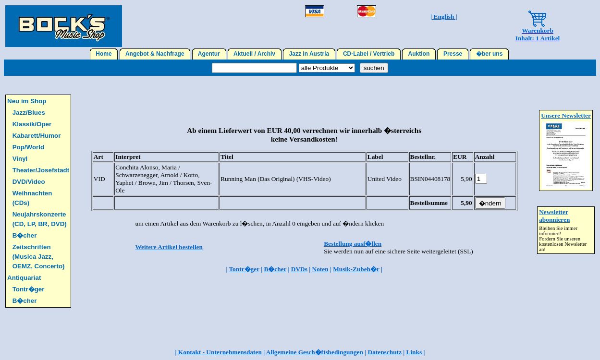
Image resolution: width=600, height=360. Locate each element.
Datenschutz (385, 352)
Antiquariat (24, 277)
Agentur (209, 53)
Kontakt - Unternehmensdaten (220, 352)
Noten (320, 269)
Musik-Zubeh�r (356, 269)
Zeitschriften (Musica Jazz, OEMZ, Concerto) (38, 256)
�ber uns (489, 53)
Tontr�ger (28, 289)
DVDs (299, 269)
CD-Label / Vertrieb (369, 53)
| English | (443, 16)
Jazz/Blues (28, 112)
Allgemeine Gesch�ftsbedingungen (314, 352)
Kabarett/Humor (36, 135)
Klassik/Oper (32, 124)
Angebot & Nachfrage (155, 53)
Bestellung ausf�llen (352, 243)
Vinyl (20, 158)
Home (104, 53)
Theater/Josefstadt (41, 170)
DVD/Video (28, 181)
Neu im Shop (26, 101)
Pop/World (28, 147)
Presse (452, 53)
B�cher (24, 235)
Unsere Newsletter (566, 115)
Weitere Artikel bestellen (169, 247)
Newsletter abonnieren (554, 215)
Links (414, 352)
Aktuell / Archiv (255, 53)
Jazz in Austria (309, 53)
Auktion (419, 53)
